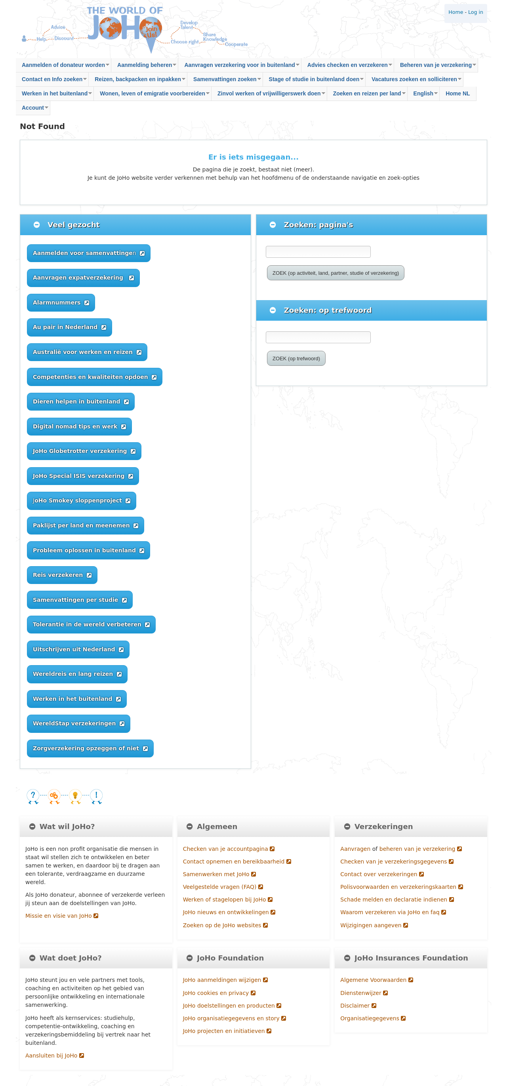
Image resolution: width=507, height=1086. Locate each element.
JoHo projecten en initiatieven (227, 1031)
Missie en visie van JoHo (61, 916)
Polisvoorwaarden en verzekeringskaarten (401, 887)
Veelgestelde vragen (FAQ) (223, 887)
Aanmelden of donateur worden (62, 67)
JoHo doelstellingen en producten (232, 1005)
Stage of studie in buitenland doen (313, 81)
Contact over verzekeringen (382, 874)
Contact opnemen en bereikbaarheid (237, 861)
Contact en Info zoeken (51, 81)
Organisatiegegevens (373, 1018)
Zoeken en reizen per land (366, 95)
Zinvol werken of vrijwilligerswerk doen (268, 95)
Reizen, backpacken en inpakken (137, 81)
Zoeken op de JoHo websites (225, 925)
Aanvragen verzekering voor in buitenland (238, 67)
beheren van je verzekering (420, 849)
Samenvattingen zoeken (224, 81)
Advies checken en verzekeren (346, 67)
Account (32, 110)
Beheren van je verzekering (435, 67)
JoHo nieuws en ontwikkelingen (229, 912)
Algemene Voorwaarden (376, 980)
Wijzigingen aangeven (374, 925)
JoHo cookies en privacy (219, 993)
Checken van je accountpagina (229, 849)
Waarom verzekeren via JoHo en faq (393, 912)
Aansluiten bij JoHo (54, 1055)
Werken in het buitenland (54, 95)
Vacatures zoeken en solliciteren (413, 81)
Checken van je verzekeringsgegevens (397, 861)
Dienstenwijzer (364, 993)
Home (455, 12)
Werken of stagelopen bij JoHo (228, 899)
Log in (475, 12)
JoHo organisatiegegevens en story (234, 1018)
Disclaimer (358, 1005)
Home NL (458, 93)
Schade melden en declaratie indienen (397, 899)
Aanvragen (356, 849)
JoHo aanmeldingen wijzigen (225, 980)
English (423, 95)
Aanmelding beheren (143, 67)
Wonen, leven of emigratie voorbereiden (152, 95)
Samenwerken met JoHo (219, 874)
